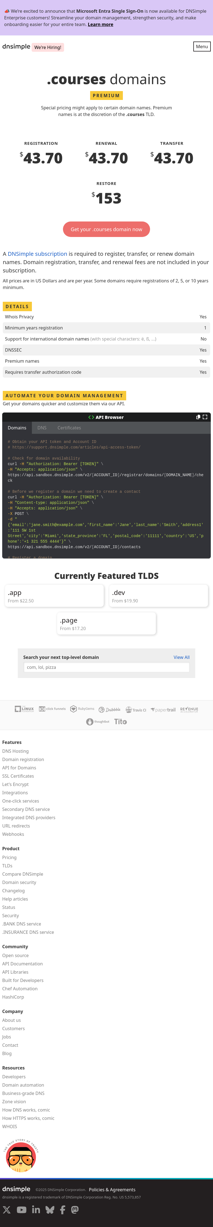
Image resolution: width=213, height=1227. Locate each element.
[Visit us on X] (6, 1210)
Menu (202, 46)
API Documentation (22, 964)
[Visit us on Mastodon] (75, 1210)
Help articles (15, 899)
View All (182, 657)
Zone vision (14, 1102)
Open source (15, 955)
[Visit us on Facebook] (62, 1210)
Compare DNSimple (22, 874)
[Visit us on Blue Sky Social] (49, 1210)
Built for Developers (23, 980)
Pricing (9, 857)
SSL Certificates (18, 776)
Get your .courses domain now (106, 229)
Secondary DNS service (26, 809)
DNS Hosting (15, 751)
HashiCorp (13, 997)
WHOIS (9, 1126)
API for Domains (19, 768)
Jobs (6, 1037)
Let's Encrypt (15, 784)
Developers (14, 1077)
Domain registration (23, 759)
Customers (13, 1028)
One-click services (20, 801)
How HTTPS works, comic (28, 1118)
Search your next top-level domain (61, 657)
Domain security (19, 882)
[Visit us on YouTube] (22, 1210)
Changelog (13, 891)
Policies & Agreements (112, 1190)
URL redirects (16, 826)
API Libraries (15, 972)
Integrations (15, 793)
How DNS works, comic (26, 1110)
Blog (7, 1053)
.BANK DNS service (21, 924)
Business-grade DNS (23, 1093)
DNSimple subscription (37, 253)
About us (11, 1020)
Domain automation (23, 1085)
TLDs (7, 866)
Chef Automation (20, 989)
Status (8, 907)
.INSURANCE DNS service (28, 932)
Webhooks (13, 834)
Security (10, 915)
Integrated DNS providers (28, 817)
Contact (10, 1045)
